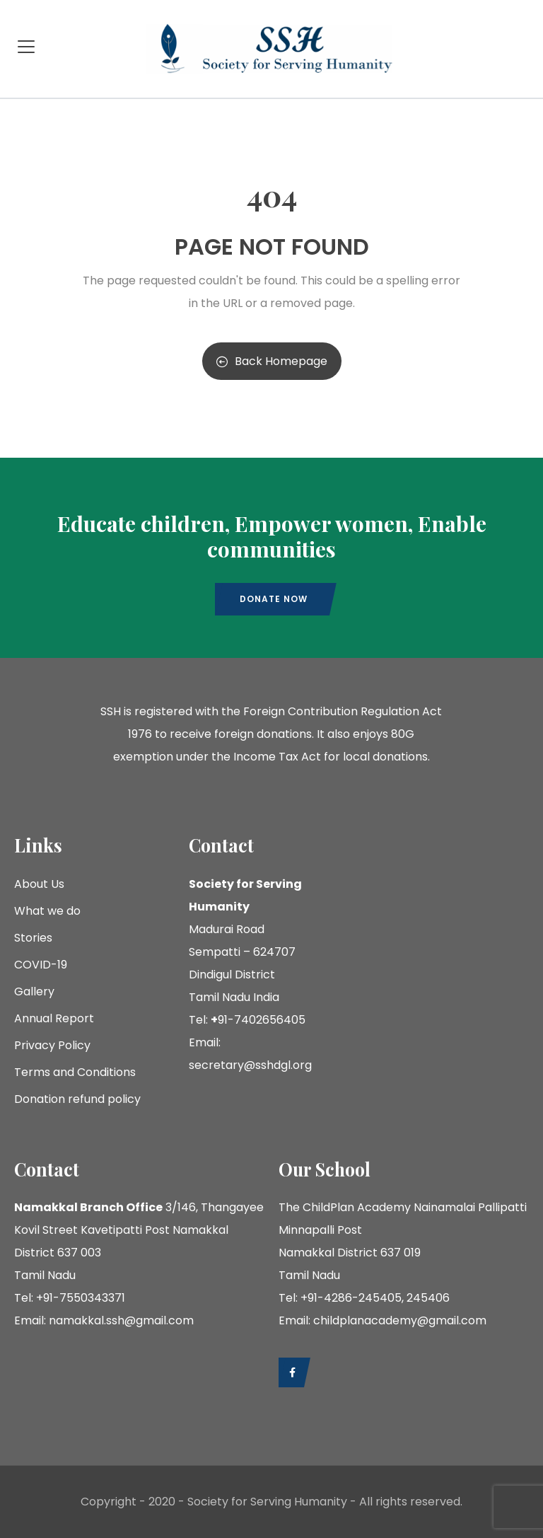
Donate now (274, 599)
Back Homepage (271, 361)
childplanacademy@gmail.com (399, 1320)
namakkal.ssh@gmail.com (121, 1320)
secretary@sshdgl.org (250, 1065)
